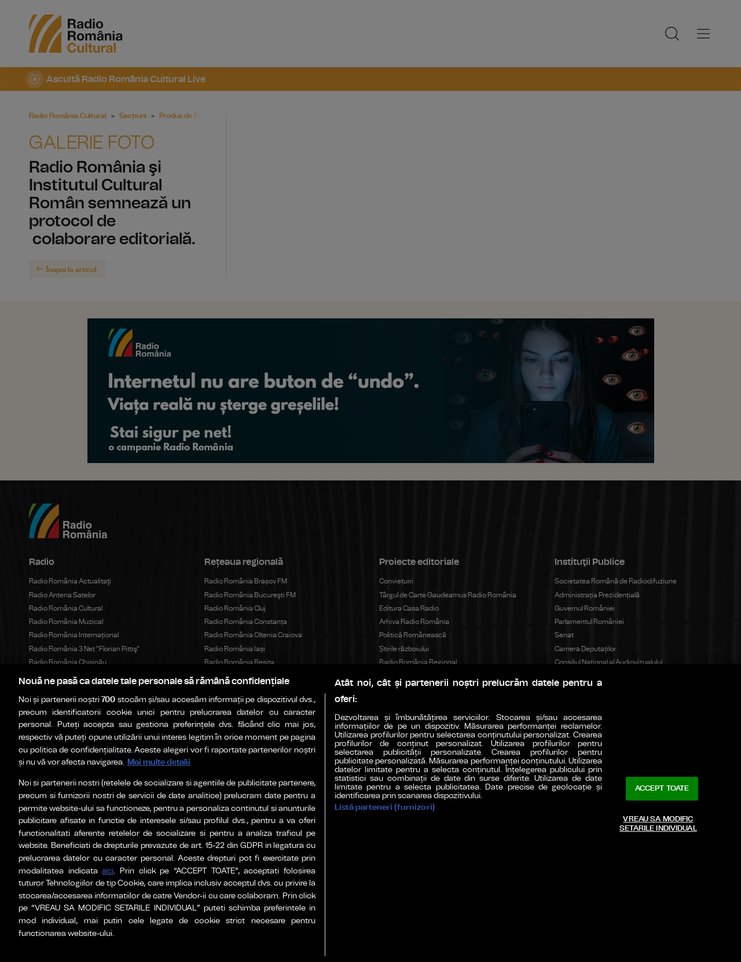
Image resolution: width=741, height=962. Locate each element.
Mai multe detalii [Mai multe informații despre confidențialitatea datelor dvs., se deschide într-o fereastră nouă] (158, 762)
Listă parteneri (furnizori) (385, 807)
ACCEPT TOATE (662, 788)
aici (107, 871)
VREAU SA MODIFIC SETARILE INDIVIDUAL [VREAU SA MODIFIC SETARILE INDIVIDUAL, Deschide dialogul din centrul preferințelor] (657, 824)
